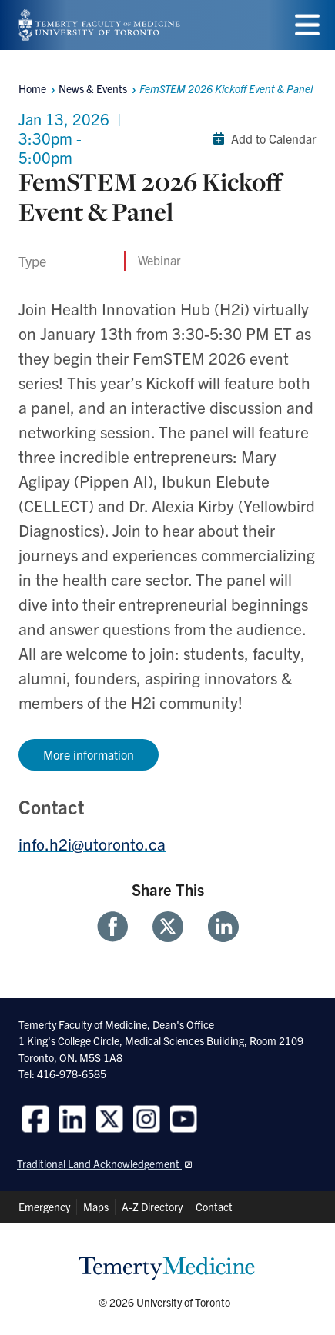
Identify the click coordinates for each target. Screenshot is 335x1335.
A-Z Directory (152, 1206)
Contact (214, 1206)
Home (32, 88)
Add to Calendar (261, 138)
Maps (96, 1206)
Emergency (44, 1206)
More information (88, 754)
